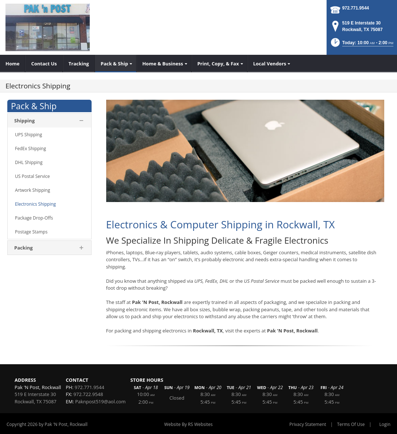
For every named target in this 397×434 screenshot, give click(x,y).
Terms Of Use (351, 424)
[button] (361, 45)
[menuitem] (12, 63)
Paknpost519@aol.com (100, 401)
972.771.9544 (355, 8)
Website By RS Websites (188, 424)
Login (384, 424)
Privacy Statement (307, 424)
